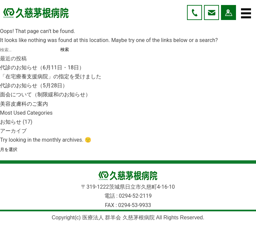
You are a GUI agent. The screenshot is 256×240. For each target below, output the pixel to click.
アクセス (228, 12)
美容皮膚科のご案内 (24, 104)
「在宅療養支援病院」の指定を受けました (50, 76)
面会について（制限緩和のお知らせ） (45, 94)
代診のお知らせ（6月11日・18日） (42, 67)
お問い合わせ (211, 12)
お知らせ (10, 122)
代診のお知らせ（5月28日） (34, 85)
